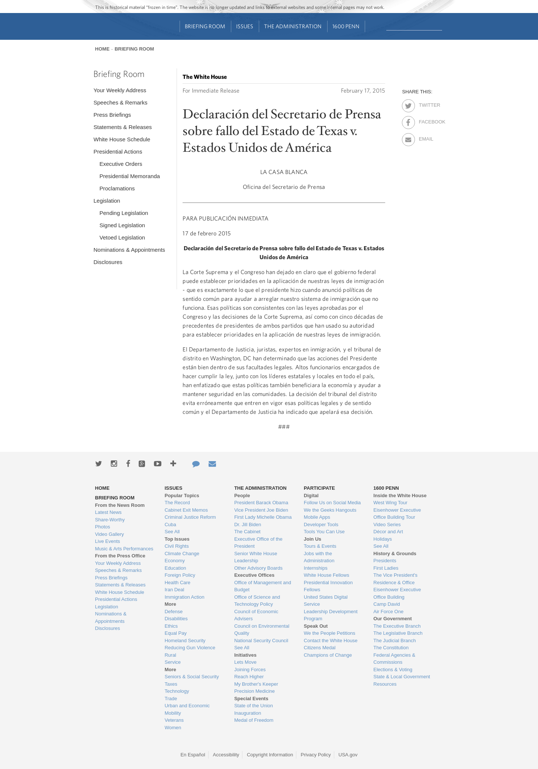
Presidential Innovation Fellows (328, 586)
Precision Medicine (254, 691)
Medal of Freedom (254, 720)
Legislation (106, 200)
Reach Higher (249, 676)
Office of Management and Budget (262, 586)
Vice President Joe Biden (261, 510)
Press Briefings (112, 115)
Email (425, 137)
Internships (316, 568)
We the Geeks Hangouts (330, 510)
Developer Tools (321, 524)
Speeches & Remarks (120, 102)
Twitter (425, 103)
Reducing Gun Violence (190, 647)
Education (175, 568)
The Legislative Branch (397, 633)
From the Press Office (120, 556)
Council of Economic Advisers (256, 615)
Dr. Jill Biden (247, 524)
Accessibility (226, 754)
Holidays (382, 539)
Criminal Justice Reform (190, 517)
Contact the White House (331, 640)
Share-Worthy (110, 519)
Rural (170, 655)
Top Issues (177, 539)
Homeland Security (185, 640)
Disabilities (176, 618)
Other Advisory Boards (258, 568)
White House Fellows (326, 575)
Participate (319, 488)
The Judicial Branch (394, 640)
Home (102, 49)
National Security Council (261, 640)
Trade (171, 698)
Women (173, 727)
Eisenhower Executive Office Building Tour (397, 513)
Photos (102, 527)
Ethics (171, 626)
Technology (177, 691)
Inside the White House (399, 495)
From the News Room (120, 505)
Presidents (384, 560)
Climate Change (182, 553)
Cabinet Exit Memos (186, 510)
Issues (244, 26)
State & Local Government (401, 676)
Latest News (108, 512)
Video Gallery (109, 534)
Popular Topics (182, 495)
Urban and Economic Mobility (187, 709)
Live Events (107, 541)
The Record (177, 502)
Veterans (174, 720)
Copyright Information (270, 754)
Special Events (251, 698)
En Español (192, 754)
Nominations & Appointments (129, 250)
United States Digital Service (326, 600)
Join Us (312, 539)
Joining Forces (250, 669)
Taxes (171, 684)
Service (173, 662)
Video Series (386, 524)
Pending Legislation (123, 213)
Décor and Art (388, 531)
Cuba (170, 524)
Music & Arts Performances (124, 548)
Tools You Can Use (324, 531)
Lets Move (245, 662)
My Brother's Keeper (256, 684)
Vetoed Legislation (122, 237)
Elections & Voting (392, 669)
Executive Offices (254, 575)
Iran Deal (174, 589)
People (242, 495)
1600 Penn (346, 26)
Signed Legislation (122, 225)
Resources (384, 684)
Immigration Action (184, 597)
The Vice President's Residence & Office (395, 578)
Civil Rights (177, 546)
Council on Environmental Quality (261, 629)
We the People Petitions (329, 633)
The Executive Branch (397, 626)
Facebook (425, 120)
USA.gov (347, 754)
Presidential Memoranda (129, 176)
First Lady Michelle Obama (263, 517)
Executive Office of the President (258, 542)
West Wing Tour (390, 502)
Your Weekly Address (119, 90)
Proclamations (117, 188)
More (170, 604)
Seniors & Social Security (192, 676)
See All (172, 531)
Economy (175, 560)
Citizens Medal (319, 647)
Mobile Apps (317, 517)
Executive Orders (120, 164)
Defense (174, 611)
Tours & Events (320, 546)
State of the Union (253, 705)
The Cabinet (247, 531)
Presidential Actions (117, 151)
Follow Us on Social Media (332, 502)
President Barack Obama (261, 502)
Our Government (392, 618)
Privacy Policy (316, 754)
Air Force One (388, 611)
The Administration (293, 26)
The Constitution (391, 647)
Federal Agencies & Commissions (394, 658)
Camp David (386, 604)
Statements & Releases (122, 127)
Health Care (177, 582)
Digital (311, 495)
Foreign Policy (180, 575)
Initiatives (245, 655)
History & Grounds (394, 553)
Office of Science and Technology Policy (257, 600)
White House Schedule (121, 139)
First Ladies (385, 568)
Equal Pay (176, 633)
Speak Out (316, 626)
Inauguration (247, 713)
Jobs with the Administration (319, 557)
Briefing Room (205, 26)
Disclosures (107, 262)
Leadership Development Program (331, 615)
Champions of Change (328, 655)
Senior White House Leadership (255, 557)
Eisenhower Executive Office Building (397, 593)
